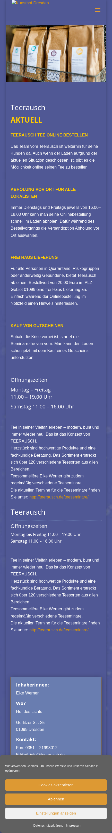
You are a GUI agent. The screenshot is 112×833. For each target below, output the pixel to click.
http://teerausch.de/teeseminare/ (58, 497)
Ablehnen (56, 799)
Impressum (73, 825)
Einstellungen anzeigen (56, 813)
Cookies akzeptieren (56, 785)
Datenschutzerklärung (48, 825)
